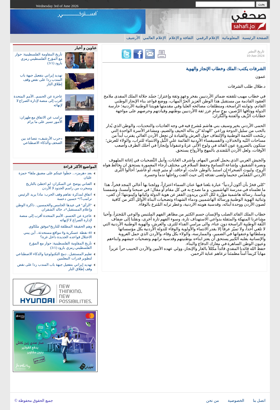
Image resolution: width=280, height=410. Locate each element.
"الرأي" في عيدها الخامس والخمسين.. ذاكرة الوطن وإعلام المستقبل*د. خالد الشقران (54, 207)
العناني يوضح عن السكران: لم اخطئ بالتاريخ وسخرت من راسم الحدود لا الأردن (59, 186)
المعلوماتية (230, 38)
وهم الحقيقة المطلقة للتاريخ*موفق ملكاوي (60, 226)
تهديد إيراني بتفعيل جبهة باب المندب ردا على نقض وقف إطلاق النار (41, 79)
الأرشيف (133, 38)
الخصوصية (236, 401)
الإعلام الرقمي (207, 38)
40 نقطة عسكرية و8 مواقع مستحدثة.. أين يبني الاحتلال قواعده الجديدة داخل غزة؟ (58, 235)
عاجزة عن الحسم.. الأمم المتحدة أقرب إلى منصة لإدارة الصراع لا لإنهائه (38, 100)
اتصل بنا (259, 401)
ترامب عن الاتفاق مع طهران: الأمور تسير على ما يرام (40, 119)
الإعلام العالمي (154, 38)
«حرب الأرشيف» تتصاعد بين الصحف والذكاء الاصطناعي (41, 140)
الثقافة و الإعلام (181, 38)
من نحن (212, 401)
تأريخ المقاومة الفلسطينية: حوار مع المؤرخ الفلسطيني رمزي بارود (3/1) (38, 58)
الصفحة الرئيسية (255, 38)
